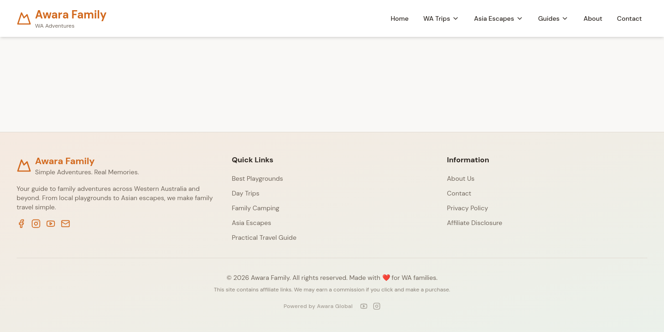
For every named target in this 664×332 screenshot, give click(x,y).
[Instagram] (376, 306)
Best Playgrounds (257, 178)
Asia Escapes (498, 18)
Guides (553, 18)
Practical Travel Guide (264, 237)
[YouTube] (364, 306)
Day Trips (246, 193)
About (592, 18)
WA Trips (441, 18)
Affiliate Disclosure (474, 223)
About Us (460, 178)
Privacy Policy (467, 208)
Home (400, 18)
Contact (629, 18)
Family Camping (255, 208)
